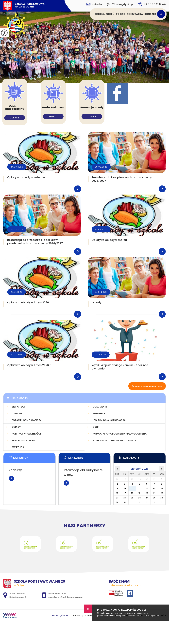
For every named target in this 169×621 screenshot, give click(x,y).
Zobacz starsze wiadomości (147, 386)
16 (117, 493)
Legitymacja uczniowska (109, 420)
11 (132, 488)
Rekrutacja (135, 14)
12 (139, 488)
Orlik (96, 427)
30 (117, 502)
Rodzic (120, 14)
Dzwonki (17, 413)
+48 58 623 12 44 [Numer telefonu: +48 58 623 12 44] (57, 593)
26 (139, 497)
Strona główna (90, 14)
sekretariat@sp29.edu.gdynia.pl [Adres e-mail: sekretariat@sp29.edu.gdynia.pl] (65, 597)
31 (125, 502)
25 (132, 497)
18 (132, 493)
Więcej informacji (11, 478)
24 (124, 497)
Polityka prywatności (26, 433)
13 (147, 488)
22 (162, 493)
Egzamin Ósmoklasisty (26, 420)
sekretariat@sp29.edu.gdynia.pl (109, 4)
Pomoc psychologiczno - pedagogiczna (120, 433)
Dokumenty (100, 406)
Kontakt (150, 14)
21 (154, 493)
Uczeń (110, 14)
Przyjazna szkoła (23, 440)
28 (154, 497)
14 (154, 488)
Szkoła (100, 14)
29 (161, 497)
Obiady (16, 427)
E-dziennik (99, 413)
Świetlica (18, 447)
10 (125, 488)
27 (147, 497)
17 (125, 493)
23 (117, 497)
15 (162, 488)
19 (139, 493)
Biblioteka (18, 406)
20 (147, 493)
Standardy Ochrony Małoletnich (114, 440)
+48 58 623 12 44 (152, 4)
